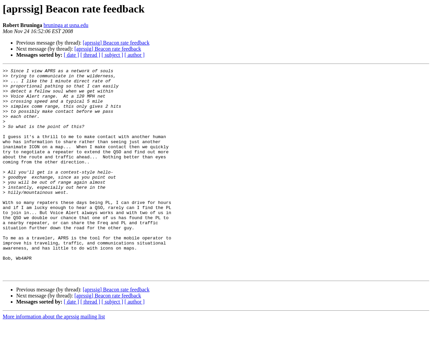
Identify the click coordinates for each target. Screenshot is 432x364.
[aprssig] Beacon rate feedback (116, 43)
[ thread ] (90, 55)
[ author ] (135, 55)
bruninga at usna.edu (66, 25)
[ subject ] (112, 55)
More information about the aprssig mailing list (54, 358)
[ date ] (71, 55)
